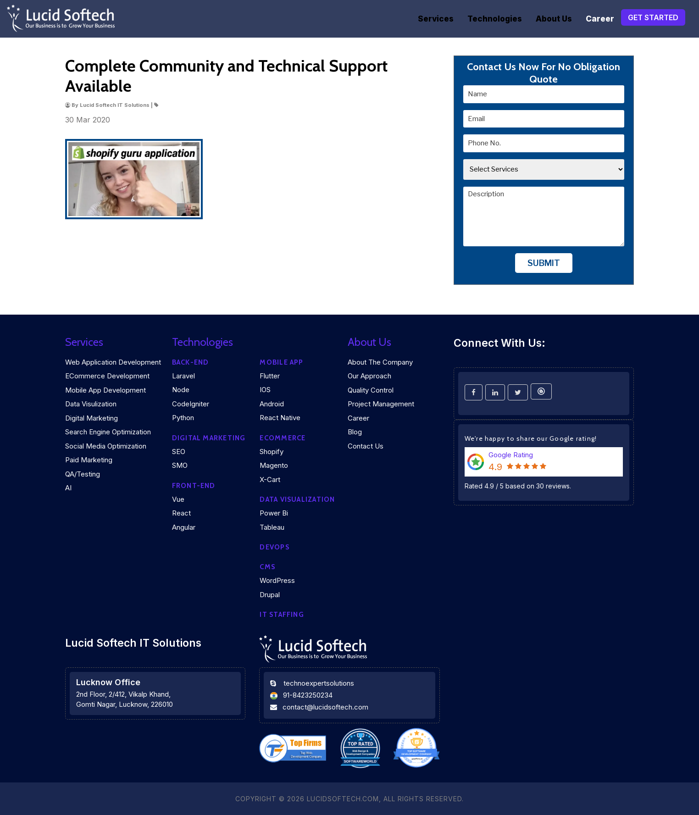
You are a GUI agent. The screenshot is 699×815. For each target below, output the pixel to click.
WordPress (277, 580)
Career (600, 18)
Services (436, 18)
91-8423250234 (308, 695)
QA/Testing (82, 474)
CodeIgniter (190, 403)
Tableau (272, 527)
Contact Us (365, 446)
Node (180, 389)
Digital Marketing (91, 418)
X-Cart (270, 479)
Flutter (270, 375)
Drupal (270, 594)
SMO (180, 465)
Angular (183, 527)
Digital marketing (209, 438)
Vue (178, 499)
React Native (280, 417)
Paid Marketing (88, 459)
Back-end (190, 362)
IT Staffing (282, 614)
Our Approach (369, 375)
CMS (267, 567)
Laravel (183, 375)
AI (68, 487)
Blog (355, 431)
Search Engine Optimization (108, 431)
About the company (380, 362)
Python (183, 417)
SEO (178, 451)
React (181, 513)
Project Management (381, 403)
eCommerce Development (107, 375)
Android (272, 403)
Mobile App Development (105, 390)
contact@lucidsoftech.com (325, 707)
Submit (543, 263)
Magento (274, 465)
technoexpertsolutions (318, 683)
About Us (554, 18)
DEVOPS (274, 547)
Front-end (194, 486)
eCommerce (282, 438)
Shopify (271, 451)
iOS (265, 389)
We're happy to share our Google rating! (531, 438)
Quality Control (371, 390)
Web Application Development (113, 362)
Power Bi (274, 513)
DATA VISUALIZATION (297, 499)
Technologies (494, 18)
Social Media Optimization (105, 446)
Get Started (653, 17)
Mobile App (281, 362)
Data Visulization (90, 403)
